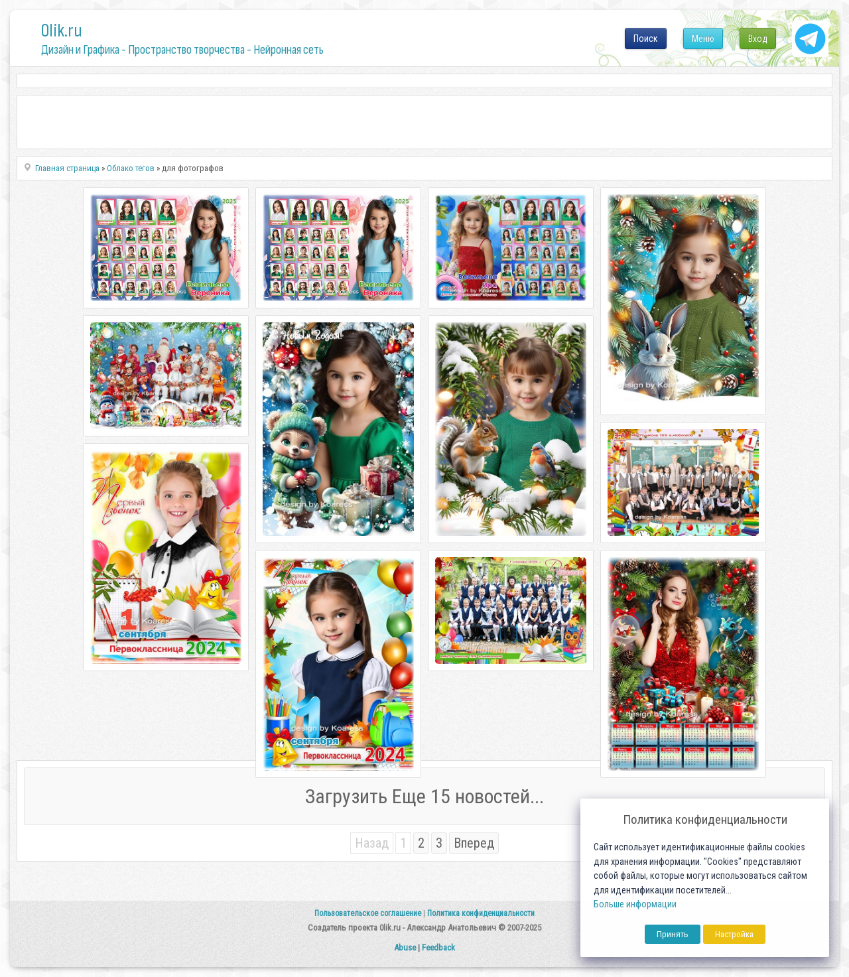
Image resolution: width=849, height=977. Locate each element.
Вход (757, 38)
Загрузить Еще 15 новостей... (424, 796)
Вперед (474, 843)
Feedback (438, 947)
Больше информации (635, 904)
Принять (672, 934)
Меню (703, 38)
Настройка (734, 934)
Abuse (405, 947)
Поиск (645, 38)
